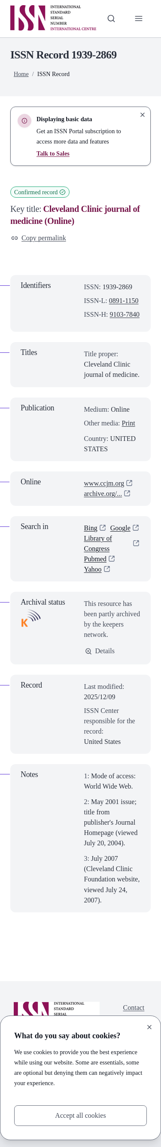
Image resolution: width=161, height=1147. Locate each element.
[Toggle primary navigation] (139, 18)
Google (120, 528)
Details (100, 651)
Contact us (134, 1013)
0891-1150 (124, 300)
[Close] (149, 1027)
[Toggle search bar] (111, 18)
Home (21, 73)
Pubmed (95, 559)
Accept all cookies (80, 1115)
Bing (90, 528)
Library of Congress (98, 543)
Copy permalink (38, 238)
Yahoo (93, 569)
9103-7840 (125, 314)
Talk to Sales (53, 153)
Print (128, 423)
